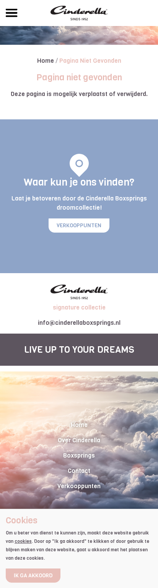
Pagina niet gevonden (90, 61)
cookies (23, 541)
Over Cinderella (79, 440)
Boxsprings (79, 455)
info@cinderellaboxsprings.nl (79, 323)
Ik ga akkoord (33, 575)
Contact (79, 471)
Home (46, 61)
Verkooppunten (79, 225)
